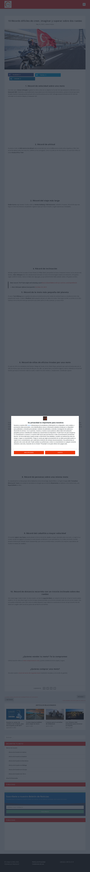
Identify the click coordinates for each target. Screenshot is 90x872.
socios (29, 425)
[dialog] (45, 436)
